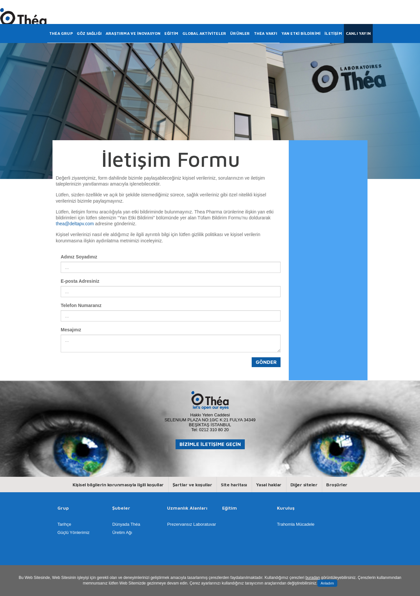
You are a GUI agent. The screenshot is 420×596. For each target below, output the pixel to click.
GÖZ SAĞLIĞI (89, 33)
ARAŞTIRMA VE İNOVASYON (133, 33)
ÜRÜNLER (240, 33)
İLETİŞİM (333, 33)
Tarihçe (64, 524)
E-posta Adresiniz (80, 281)
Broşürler (336, 484)
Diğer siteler (304, 484)
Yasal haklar (269, 484)
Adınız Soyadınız (79, 256)
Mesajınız (71, 329)
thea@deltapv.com (75, 223)
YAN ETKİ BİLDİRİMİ (301, 33)
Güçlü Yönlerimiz (73, 532)
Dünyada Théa (126, 524)
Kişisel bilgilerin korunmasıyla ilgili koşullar (118, 484)
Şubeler (121, 508)
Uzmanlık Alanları (187, 508)
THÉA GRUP (61, 33)
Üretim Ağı (122, 532)
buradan (312, 577)
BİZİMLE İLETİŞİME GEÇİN (210, 444)
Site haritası (234, 484)
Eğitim (229, 508)
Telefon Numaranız (81, 305)
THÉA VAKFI (266, 33)
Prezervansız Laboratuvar (191, 524)
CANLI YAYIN (358, 33)
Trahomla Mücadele (295, 524)
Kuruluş (286, 508)
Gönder (266, 362)
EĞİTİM (171, 33)
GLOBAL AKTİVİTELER (204, 33)
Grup (63, 508)
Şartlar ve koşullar (192, 484)
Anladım (327, 583)
